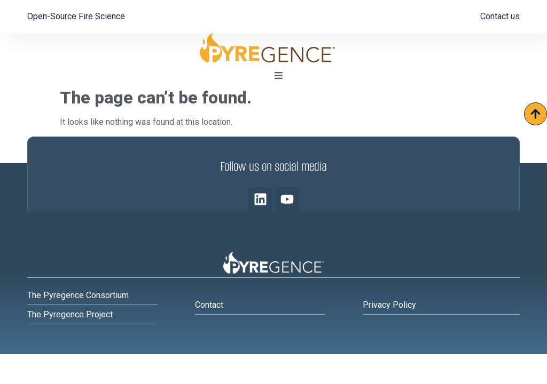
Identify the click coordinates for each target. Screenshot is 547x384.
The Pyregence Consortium (78, 295)
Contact (209, 305)
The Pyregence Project (70, 314)
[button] (278, 76)
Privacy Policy (389, 305)
